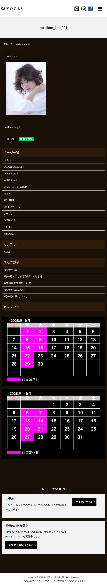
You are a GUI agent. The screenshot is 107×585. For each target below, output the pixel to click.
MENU (7, 193)
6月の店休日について (15, 296)
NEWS (7, 251)
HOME (5, 44)
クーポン (9, 213)
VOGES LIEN (11, 173)
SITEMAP (9, 233)
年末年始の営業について (17, 283)
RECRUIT (9, 200)
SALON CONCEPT (14, 167)
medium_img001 (13, 127)
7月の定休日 (10, 269)
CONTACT (9, 220)
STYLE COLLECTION (16, 187)
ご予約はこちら (84, 502)
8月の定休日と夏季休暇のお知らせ (23, 276)
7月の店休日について (15, 289)
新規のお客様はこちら (21, 545)
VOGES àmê (10, 180)
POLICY (8, 227)
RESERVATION (12, 207)
